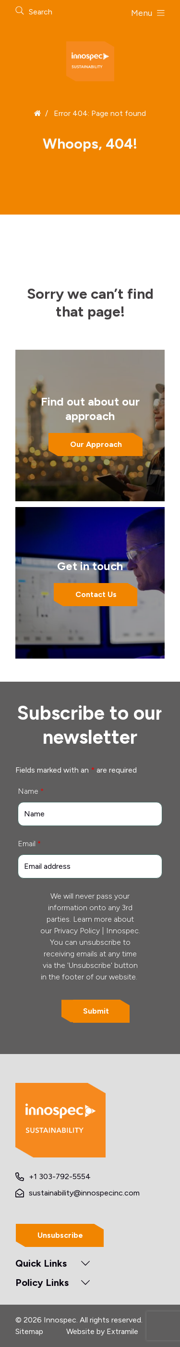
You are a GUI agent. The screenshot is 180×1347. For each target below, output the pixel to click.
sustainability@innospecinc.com (84, 1192)
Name (31, 791)
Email (29, 843)
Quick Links (41, 1263)
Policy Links (42, 1282)
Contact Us (96, 594)
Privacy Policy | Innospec (96, 930)
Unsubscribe (60, 1235)
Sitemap (29, 1331)
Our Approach (96, 444)
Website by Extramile (102, 1331)
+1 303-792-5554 (60, 1176)
